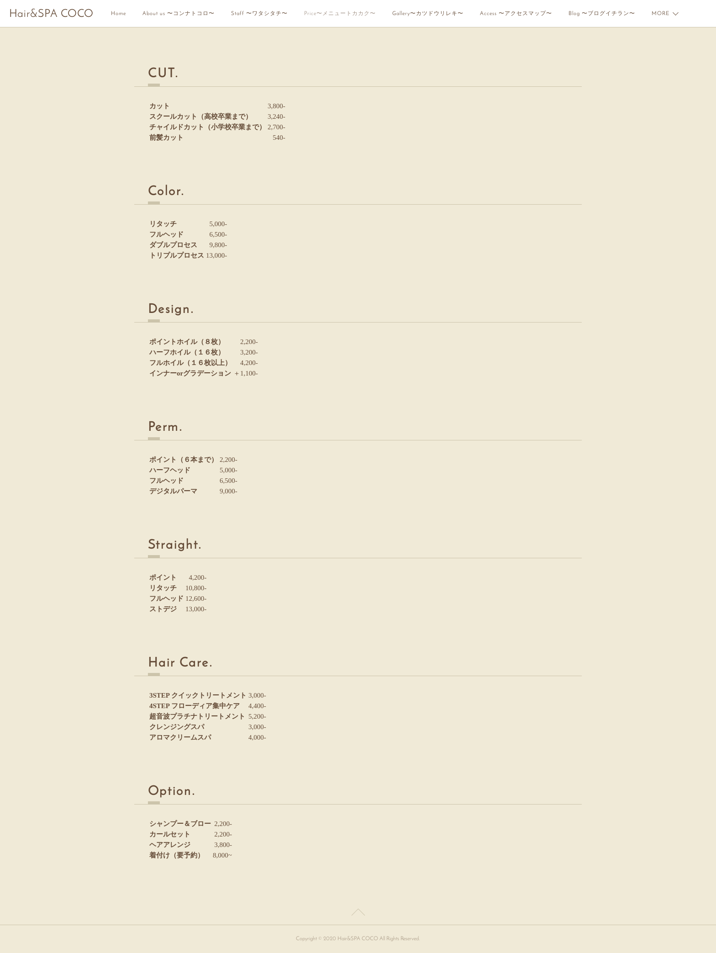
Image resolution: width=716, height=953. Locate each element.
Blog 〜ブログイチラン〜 (602, 13)
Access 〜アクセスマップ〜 (516, 13)
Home (118, 13)
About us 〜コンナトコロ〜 (178, 13)
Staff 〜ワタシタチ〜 (259, 13)
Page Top (358, 914)
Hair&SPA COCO (51, 14)
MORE (660, 13)
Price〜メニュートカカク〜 (340, 13)
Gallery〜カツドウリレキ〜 (427, 13)
